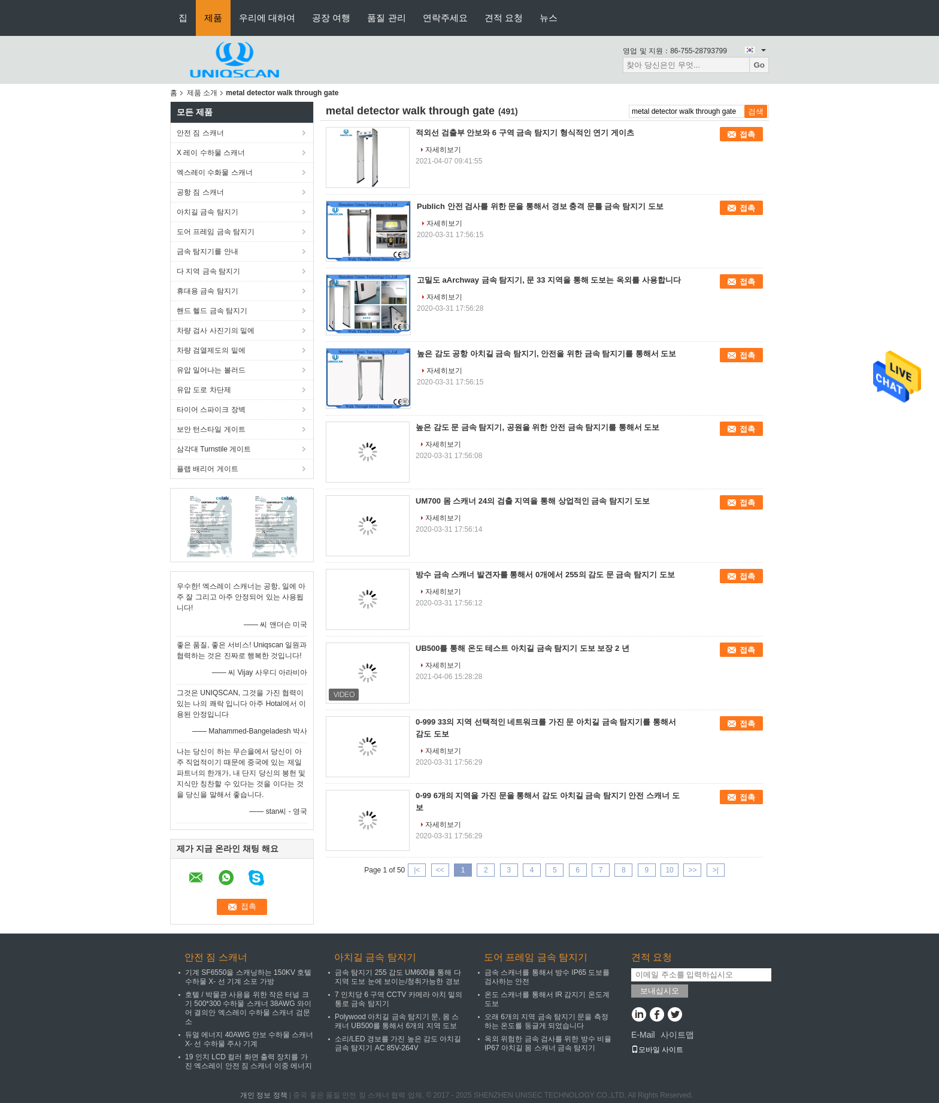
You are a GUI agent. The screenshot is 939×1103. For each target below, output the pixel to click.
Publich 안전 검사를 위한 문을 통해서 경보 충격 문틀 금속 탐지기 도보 (540, 206)
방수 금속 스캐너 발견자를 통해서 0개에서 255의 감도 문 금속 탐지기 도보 (545, 574)
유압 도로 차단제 (204, 390)
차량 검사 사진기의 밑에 (216, 330)
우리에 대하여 (267, 18)
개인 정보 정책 (263, 1095)
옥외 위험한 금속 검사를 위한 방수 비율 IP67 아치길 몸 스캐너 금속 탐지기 (547, 1043)
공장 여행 (331, 18)
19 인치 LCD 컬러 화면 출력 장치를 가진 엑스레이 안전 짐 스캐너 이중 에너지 (248, 1061)
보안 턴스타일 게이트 (211, 429)
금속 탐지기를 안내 (207, 251)
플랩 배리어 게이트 (207, 469)
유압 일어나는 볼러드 (211, 370)
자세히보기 (443, 150)
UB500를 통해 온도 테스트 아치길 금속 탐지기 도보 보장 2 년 (522, 648)
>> (692, 870)
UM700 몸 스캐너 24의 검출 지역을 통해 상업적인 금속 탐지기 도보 (533, 500)
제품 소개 (202, 93)
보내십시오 (659, 990)
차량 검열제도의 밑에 (211, 350)
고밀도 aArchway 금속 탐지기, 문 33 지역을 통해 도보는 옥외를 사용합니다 (549, 279)
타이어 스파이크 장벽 (211, 409)
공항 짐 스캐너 (200, 192)
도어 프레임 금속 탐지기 (216, 232)
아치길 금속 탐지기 (207, 212)
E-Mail (643, 1035)
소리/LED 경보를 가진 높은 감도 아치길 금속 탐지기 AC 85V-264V (398, 1043)
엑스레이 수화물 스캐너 (215, 172)
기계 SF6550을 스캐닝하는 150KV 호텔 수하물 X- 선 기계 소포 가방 (248, 977)
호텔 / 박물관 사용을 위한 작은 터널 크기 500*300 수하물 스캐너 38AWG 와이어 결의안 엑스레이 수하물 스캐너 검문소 (248, 1008)
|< (417, 870)
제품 (213, 18)
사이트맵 (677, 1035)
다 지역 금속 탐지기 (208, 271)
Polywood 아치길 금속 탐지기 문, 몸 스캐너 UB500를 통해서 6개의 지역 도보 (397, 1021)
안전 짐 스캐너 (200, 133)
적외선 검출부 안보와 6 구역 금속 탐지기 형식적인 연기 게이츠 (525, 132)
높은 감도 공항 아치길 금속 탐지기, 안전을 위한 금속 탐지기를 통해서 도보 (546, 353)
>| (716, 870)
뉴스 (549, 18)
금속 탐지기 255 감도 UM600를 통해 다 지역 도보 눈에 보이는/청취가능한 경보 (398, 977)
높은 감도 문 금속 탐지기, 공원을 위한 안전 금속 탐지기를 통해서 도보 (537, 427)
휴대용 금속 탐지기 (207, 291)
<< (440, 870)
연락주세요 (445, 18)
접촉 (747, 134)
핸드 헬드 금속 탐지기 (212, 311)
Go (759, 64)
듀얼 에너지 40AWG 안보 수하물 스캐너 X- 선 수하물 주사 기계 (249, 1039)
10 (669, 870)
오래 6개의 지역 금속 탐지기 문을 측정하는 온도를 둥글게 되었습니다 (546, 1021)
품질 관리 (386, 18)
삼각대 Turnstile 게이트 (214, 449)
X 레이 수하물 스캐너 (211, 153)
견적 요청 (503, 18)
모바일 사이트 (657, 1050)
